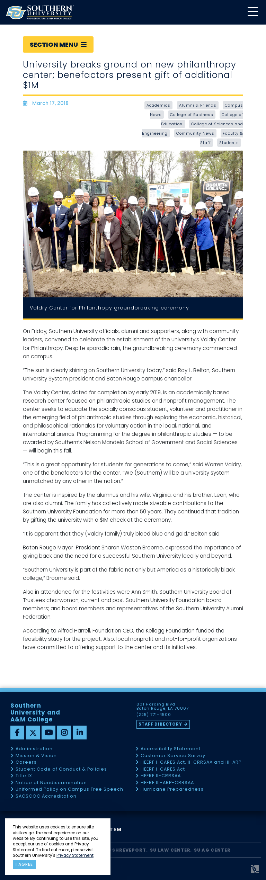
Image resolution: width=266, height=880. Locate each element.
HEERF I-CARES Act (163, 769)
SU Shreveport (125, 850)
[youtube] (48, 732)
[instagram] (64, 732)
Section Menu (58, 44)
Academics (158, 105)
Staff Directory (160, 724)
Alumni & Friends (197, 105)
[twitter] (33, 732)
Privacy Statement (75, 855)
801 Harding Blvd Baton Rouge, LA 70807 (162, 706)
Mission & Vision (36, 755)
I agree (24, 864)
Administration (34, 749)
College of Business (191, 114)
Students (229, 142)
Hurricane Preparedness (172, 789)
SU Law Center (170, 850)
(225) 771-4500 (153, 714)
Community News (195, 133)
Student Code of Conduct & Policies (61, 769)
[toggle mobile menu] (252, 12)
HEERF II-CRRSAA (161, 776)
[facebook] (17, 732)
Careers (26, 762)
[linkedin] (80, 732)
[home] (39, 12)
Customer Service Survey (173, 755)
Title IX (24, 776)
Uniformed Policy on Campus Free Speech (69, 789)
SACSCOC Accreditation (46, 796)
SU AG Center (212, 850)
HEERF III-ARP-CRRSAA (167, 782)
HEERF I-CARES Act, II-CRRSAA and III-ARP (191, 762)
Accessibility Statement (171, 749)
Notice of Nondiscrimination (51, 782)
